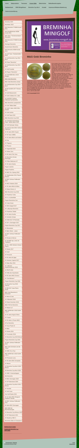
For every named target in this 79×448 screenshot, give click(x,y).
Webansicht (72, 444)
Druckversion (8, 442)
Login (73, 442)
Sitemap (15, 442)
